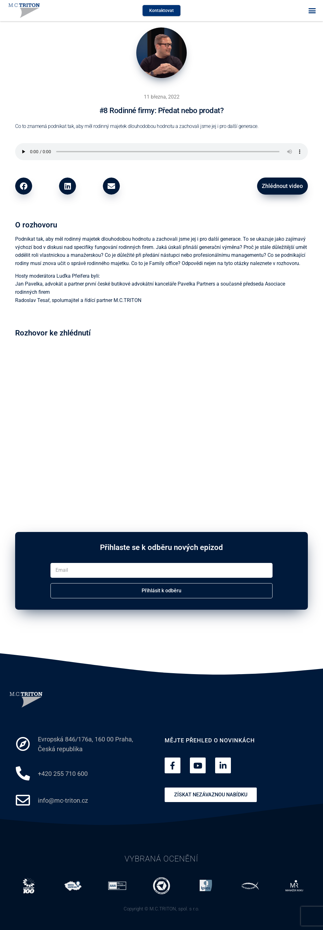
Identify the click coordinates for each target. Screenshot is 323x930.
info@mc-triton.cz (63, 800)
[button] (312, 11)
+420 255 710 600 (63, 773)
